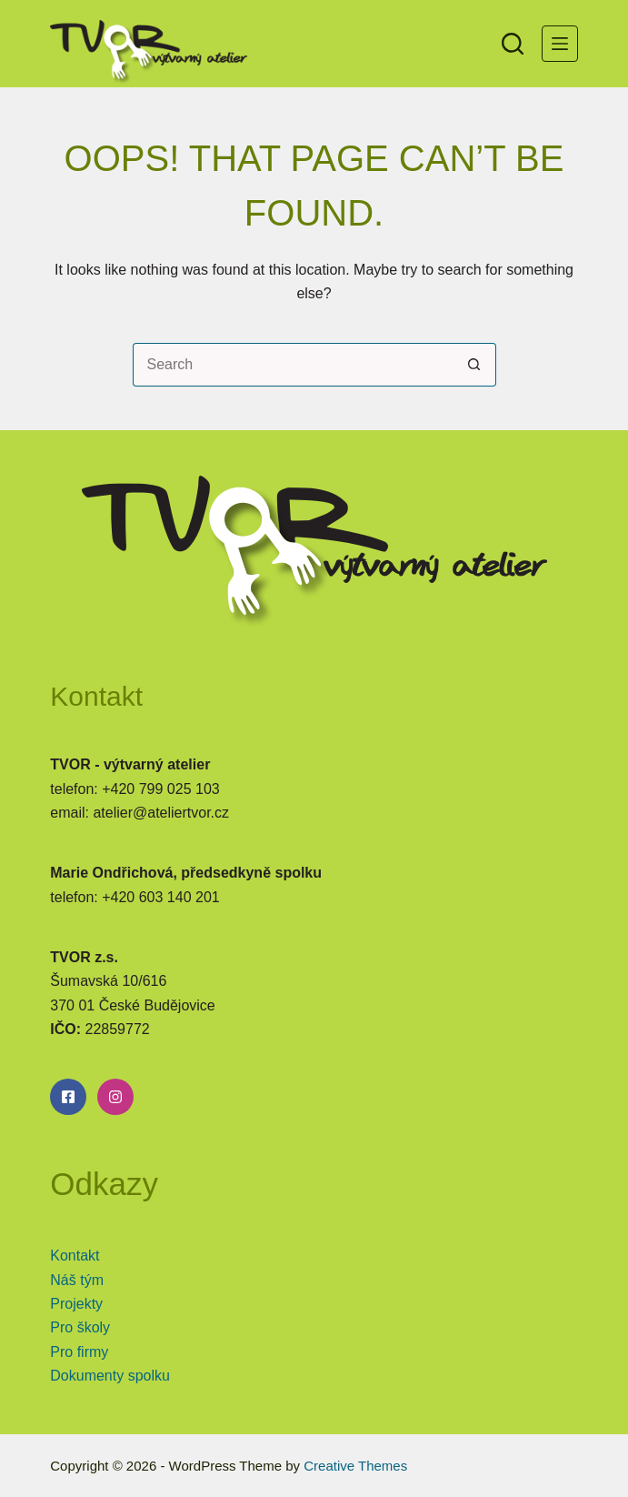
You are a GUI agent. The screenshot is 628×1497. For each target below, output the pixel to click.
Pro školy (80, 1327)
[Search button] (474, 365)
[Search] (512, 44)
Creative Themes (355, 1465)
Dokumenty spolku (110, 1375)
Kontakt (74, 1255)
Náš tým (77, 1280)
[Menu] (560, 43)
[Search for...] (293, 365)
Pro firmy (79, 1352)
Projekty (76, 1303)
